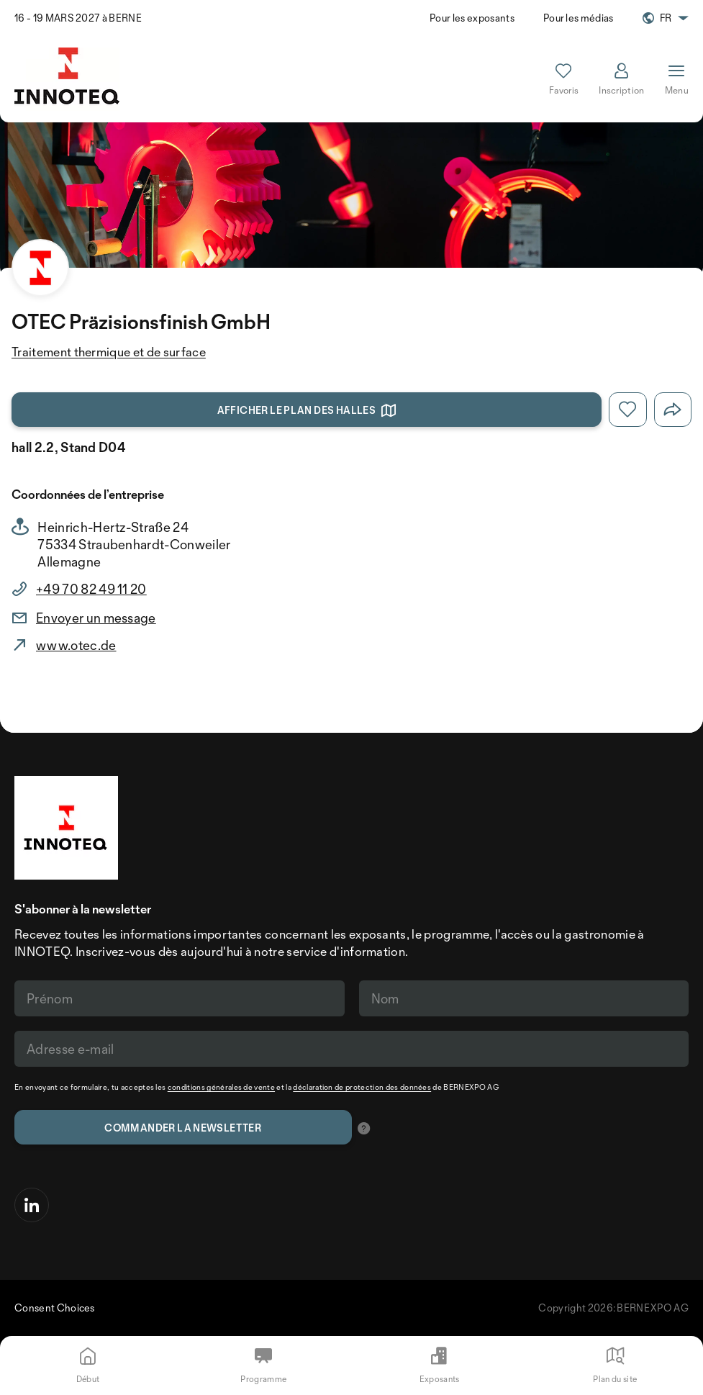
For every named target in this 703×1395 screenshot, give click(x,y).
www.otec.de (76, 645)
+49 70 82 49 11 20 (91, 589)
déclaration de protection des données (362, 1087)
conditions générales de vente (221, 1087)
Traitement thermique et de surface (109, 351)
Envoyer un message (96, 618)
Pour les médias (578, 18)
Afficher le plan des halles (306, 410)
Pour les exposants (472, 18)
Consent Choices (54, 1307)
